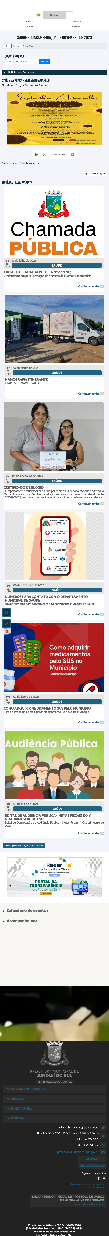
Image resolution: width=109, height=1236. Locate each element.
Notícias (16, 46)
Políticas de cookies (96, 1187)
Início (7, 46)
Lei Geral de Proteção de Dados (87, 1204)
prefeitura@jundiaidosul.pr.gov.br (77, 1152)
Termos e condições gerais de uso (88, 1184)
